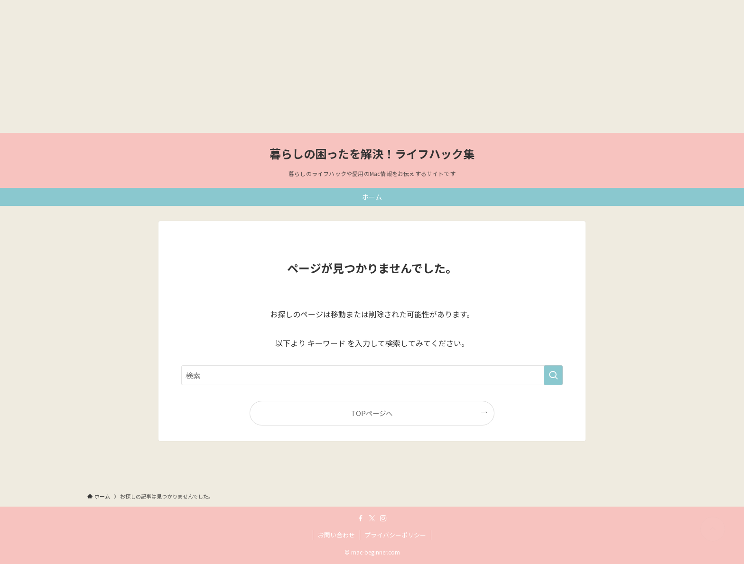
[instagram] (383, 518)
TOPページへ (371, 413)
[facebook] (360, 518)
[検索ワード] (372, 375)
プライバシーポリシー (395, 534)
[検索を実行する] (553, 375)
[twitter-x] (372, 518)
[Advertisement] (284, 66)
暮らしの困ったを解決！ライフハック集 (372, 153)
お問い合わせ (336, 534)
